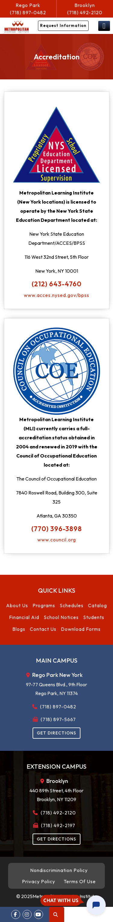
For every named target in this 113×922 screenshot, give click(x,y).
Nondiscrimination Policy (59, 870)
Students (93, 617)
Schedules (71, 605)
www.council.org (56, 540)
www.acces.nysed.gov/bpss (56, 295)
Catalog (97, 605)
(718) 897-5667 (56, 719)
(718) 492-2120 (85, 8)
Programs (44, 605)
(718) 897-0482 (28, 8)
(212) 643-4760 (57, 284)
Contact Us (43, 629)
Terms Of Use (80, 881)
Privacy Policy (38, 881)
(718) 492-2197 (56, 825)
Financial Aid (24, 617)
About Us (17, 605)
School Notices (61, 617)
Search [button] (55, 914)
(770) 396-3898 (56, 528)
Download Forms (81, 629)
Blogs (18, 629)
